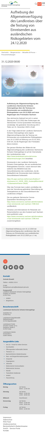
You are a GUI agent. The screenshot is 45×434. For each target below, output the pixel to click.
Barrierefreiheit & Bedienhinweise (15, 426)
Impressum (7, 417)
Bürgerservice (15, 52)
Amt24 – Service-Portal (11, 428)
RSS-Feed (7, 422)
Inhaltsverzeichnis (9, 424)
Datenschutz (7, 420)
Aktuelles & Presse (28, 52)
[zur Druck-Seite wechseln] (16, 267)
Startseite (5, 52)
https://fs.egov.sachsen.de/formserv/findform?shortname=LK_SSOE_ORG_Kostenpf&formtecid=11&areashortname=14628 (25, 181)
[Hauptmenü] (43, 4)
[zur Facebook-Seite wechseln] (5, 267)
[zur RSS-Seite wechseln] (21, 267)
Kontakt (6, 431)
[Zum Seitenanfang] (5, 261)
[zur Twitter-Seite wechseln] (10, 267)
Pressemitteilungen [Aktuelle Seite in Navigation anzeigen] (8, 55)
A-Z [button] (39, 4)
